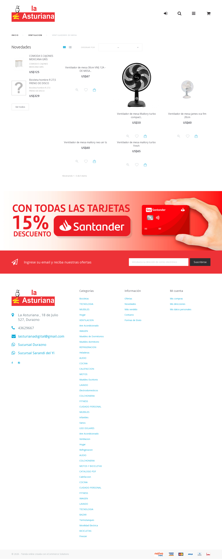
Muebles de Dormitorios (91, 336)
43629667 (26, 327)
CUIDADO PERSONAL (90, 406)
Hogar (82, 314)
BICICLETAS (85, 530)
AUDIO (82, 358)
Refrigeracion (86, 449)
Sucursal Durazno (32, 344)
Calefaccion (85, 476)
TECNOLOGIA (86, 303)
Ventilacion (84, 439)
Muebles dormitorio (89, 341)
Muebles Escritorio (88, 379)
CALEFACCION (86, 368)
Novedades (21, 47)
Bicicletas (84, 298)
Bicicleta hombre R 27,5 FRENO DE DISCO (42, 81)
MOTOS (83, 374)
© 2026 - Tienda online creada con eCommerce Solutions (40, 554)
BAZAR (82, 514)
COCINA (83, 363)
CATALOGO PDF (87, 471)
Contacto (129, 314)
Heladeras (84, 352)
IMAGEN (83, 331)
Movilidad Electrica (88, 525)
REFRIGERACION (87, 347)
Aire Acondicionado (89, 325)
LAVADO (83, 385)
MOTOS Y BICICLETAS (90, 466)
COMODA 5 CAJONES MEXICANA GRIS (41, 57)
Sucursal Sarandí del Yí (36, 352)
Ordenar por (88, 47)
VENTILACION (35, 35)
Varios (82, 422)
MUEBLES (84, 309)
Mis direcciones (177, 303)
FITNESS (83, 401)
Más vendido (131, 309)
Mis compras (176, 298)
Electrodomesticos (88, 390)
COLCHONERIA (87, 395)
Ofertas (128, 298)
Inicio (15, 35)
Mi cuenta (176, 291)
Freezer (83, 536)
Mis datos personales (180, 309)
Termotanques (86, 520)
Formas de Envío (133, 320)
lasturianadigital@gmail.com (41, 336)
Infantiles (83, 417)
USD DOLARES (86, 428)
